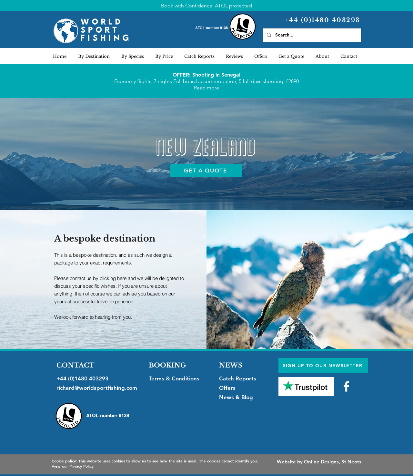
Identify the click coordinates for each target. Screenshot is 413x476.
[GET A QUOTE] (206, 170)
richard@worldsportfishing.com (96, 388)
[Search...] (311, 35)
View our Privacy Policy (73, 466)
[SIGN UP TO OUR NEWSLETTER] (323, 365)
